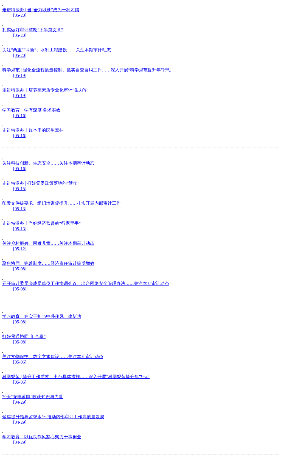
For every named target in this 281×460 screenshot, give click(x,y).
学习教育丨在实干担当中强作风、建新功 (41, 316)
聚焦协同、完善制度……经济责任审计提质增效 (48, 263)
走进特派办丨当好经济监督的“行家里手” (41, 223)
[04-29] (19, 402)
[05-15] (19, 188)
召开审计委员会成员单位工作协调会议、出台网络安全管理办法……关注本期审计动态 (85, 283)
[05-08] (19, 269)
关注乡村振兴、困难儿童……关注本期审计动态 (48, 243)
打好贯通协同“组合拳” (24, 336)
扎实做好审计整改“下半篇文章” (32, 29)
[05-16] (19, 115)
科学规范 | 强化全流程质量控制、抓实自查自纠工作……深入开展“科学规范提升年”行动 (87, 70)
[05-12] (19, 248)
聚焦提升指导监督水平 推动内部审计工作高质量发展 (53, 416)
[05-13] (19, 208)
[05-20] (19, 15)
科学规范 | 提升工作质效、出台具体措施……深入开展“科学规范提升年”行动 (76, 376)
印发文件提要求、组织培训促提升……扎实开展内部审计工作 (61, 203)
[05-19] (19, 75)
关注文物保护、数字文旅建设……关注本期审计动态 (52, 356)
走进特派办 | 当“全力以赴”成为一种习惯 (40, 9)
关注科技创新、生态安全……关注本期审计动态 (48, 163)
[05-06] (19, 362)
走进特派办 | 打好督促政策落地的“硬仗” (40, 183)
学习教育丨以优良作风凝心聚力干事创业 (41, 436)
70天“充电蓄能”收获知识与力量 (32, 396)
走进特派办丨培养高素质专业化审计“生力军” (45, 90)
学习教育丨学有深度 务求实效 (31, 110)
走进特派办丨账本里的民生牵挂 (33, 130)
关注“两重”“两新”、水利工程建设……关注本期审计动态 (56, 50)
